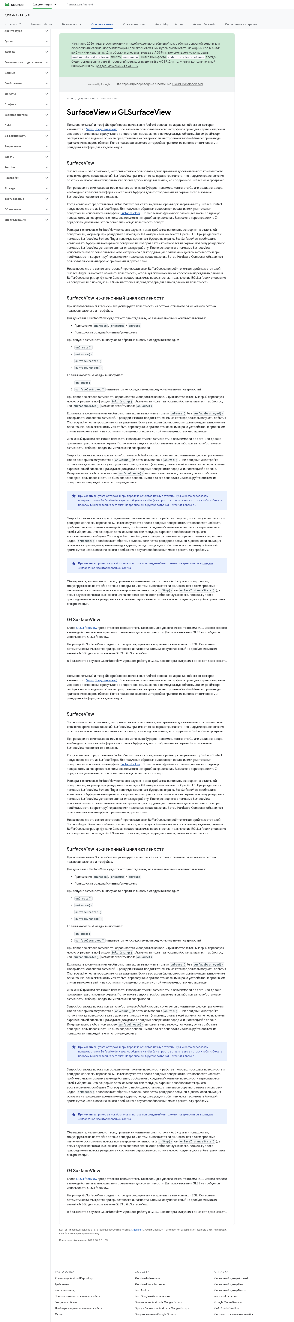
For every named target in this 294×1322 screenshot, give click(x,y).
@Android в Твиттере (147, 1278)
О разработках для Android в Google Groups (162, 1308)
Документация (17, 15)
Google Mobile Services (228, 1302)
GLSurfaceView (86, 628)
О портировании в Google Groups (155, 1314)
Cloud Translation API (187, 84)
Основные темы (109, 98)
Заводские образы (66, 1302)
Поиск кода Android (80, 4)
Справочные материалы (241, 24)
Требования (62, 1284)
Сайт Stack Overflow (226, 1308)
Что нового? (12, 24)
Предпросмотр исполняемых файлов (77, 1296)
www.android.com (225, 1296)
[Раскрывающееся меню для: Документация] (57, 4)
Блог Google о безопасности (152, 1296)
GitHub (59, 1314)
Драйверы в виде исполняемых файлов (78, 1308)
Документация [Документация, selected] (42, 4)
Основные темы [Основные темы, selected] (102, 24)
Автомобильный (203, 24)
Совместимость (134, 24)
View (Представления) (101, 129)
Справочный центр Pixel (228, 1284)
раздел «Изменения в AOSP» (117, 66)
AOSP (70, 98)
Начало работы (41, 24)
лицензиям (136, 1229)
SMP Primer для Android (179, 505)
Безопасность (71, 24)
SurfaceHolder (130, 213)
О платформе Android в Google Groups (158, 1302)
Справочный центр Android (231, 1278)
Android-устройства (169, 24)
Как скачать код (65, 1290)
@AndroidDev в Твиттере (150, 1284)
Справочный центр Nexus (229, 1290)
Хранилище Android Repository (74, 1278)
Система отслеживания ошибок (234, 1314)
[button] (22, 31)
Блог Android (142, 1290)
